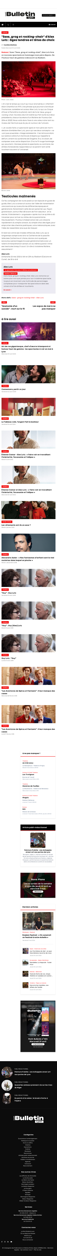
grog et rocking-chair (26, 298)
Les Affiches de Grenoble (27, 1175)
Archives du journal (28, 1157)
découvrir (37, 891)
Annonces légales (48, 15)
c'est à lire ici (38, 1044)
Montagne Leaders (27, 1184)
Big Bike (27, 1192)
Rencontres (28, 1153)
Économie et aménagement (27, 1138)
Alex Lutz (8, 267)
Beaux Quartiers (27, 1182)
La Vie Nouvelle (28, 1178)
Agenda (27, 1161)
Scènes (5, 32)
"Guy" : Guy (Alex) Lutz (12, 625)
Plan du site (37, 1249)
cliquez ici (32, 1213)
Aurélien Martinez (10, 44)
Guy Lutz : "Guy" (9, 658)
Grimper (28, 1194)
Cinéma (5, 386)
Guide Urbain (7, 521)
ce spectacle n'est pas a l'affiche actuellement (21, 270)
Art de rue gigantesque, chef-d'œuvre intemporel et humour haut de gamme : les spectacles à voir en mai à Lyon (27, 349)
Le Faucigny (28, 1188)
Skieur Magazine (27, 1198)
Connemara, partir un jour (14, 389)
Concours (28, 1163)
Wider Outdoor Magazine (27, 1200)
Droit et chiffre (28, 1142)
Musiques (28, 1151)
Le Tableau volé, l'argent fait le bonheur (20, 422)
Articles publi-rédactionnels (28, 1155)
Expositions (28, 1147)
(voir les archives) (38, 1046)
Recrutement (27, 1165)
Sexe (14, 298)
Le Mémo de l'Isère (28, 1180)
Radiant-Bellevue (10, 273)
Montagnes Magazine (27, 1196)
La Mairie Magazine (27, 1186)
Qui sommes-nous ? (26, 1249)
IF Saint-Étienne (28, 1190)
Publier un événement (28, 1159)
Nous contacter (28, 1239)
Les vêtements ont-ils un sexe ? (16, 525)
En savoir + (7, 290)
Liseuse (52, 24)
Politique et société (27, 1140)
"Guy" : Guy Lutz (9, 593)
